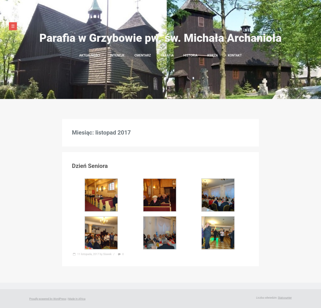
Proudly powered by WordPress (47, 298)
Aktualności (89, 55)
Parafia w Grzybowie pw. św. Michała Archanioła (160, 38)
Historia (190, 55)
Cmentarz (143, 55)
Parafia (167, 55)
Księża (212, 55)
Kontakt (235, 55)
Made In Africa (76, 298)
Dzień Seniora (90, 166)
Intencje (117, 55)
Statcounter (285, 297)
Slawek (107, 254)
